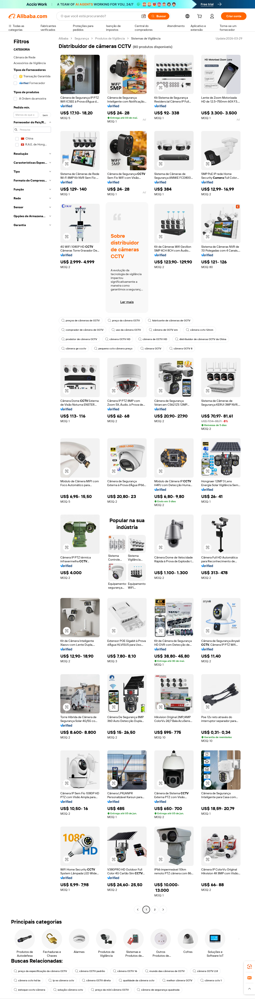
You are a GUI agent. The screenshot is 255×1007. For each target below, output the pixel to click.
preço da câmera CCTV (124, 320)
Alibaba (63, 38)
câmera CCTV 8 (180, 348)
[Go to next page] (163, 909)
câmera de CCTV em (163, 330)
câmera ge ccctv (73, 348)
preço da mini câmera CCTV (110, 990)
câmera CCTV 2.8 (205, 971)
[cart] (200, 16)
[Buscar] (158, 16)
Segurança (82, 38)
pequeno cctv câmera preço (113, 348)
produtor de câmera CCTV (79, 339)
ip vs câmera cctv (61, 980)
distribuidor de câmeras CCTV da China (200, 339)
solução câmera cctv (68, 990)
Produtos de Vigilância (110, 38)
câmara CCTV (150, 348)
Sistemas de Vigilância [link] (145, 38)
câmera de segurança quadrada (158, 990)
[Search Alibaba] (99, 16)
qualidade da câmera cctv (136, 980)
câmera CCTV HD (117, 339)
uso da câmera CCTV (126, 330)
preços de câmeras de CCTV (80, 320)
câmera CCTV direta (96, 980)
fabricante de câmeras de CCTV (169, 320)
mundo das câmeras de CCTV (165, 971)
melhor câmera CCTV (177, 980)
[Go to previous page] (138, 909)
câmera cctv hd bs (27, 980)
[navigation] (32, 474)
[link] (249, 966)
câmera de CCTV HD (152, 339)
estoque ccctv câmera (29, 990)
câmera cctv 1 (211, 980)
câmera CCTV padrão (90, 971)
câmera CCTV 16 (125, 971)
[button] (143, 16)
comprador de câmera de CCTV (82, 330)
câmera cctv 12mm (199, 330)
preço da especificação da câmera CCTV (40, 971)
